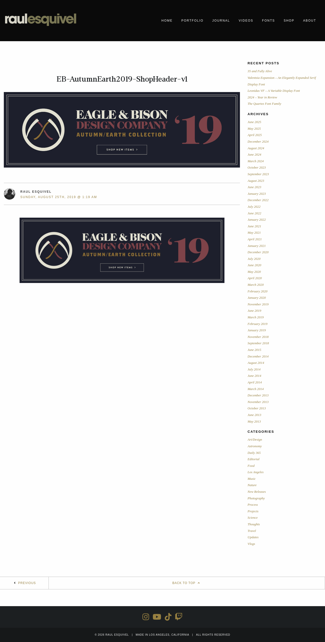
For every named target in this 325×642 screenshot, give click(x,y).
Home (167, 20)
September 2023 (258, 174)
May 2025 (254, 128)
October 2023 (257, 167)
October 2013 (257, 408)
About (309, 20)
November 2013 (258, 402)
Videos (246, 20)
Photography (256, 498)
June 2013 (254, 415)
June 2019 (254, 310)
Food (251, 466)
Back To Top (186, 583)
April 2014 (255, 382)
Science (253, 517)
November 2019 (258, 304)
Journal (221, 20)
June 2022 (254, 213)
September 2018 (258, 343)
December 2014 (258, 356)
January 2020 (257, 298)
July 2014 (254, 369)
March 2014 (256, 389)
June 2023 (254, 187)
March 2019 (256, 317)
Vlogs (251, 544)
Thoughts (254, 524)
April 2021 (255, 239)
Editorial (253, 459)
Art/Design (255, 439)
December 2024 (258, 141)
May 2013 (254, 421)
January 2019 (257, 330)
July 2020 (254, 259)
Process (253, 504)
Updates (253, 537)
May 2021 (254, 232)
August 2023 (256, 181)
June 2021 (254, 226)
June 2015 (254, 350)
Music (252, 479)
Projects (253, 511)
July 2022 (254, 206)
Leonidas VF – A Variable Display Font (274, 91)
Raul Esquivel (36, 191)
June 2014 (254, 376)
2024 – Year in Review (262, 97)
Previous (27, 583)
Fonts (268, 20)
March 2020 (256, 285)
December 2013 (258, 395)
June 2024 (254, 154)
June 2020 (254, 265)
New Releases (257, 492)
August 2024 (256, 148)
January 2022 (257, 219)
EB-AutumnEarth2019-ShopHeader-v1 (122, 79)
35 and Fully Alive (260, 71)
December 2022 (258, 200)
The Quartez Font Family (264, 104)
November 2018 (258, 337)
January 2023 (257, 194)
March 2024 (256, 161)
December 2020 (258, 252)
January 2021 (257, 246)
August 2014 (256, 363)
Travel (252, 531)
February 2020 (257, 291)
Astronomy (255, 446)
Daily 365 (254, 453)
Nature (252, 485)
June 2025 (254, 122)
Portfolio (192, 20)
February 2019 (257, 324)
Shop (289, 20)
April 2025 (255, 135)
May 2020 (254, 272)
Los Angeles (256, 472)
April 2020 (255, 278)
